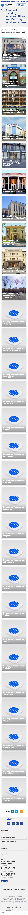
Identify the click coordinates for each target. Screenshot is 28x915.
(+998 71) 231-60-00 (8, 861)
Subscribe (16, 889)
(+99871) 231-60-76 (8, 868)
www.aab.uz (20, 901)
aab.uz (6, 5)
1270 (2, 859)
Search (23, 889)
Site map (10, 892)
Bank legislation (7, 889)
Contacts (17, 892)
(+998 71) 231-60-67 (8, 874)
